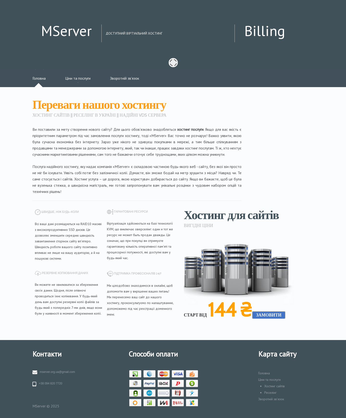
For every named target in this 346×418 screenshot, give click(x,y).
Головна (39, 78)
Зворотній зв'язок (124, 78)
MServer (66, 31)
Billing (264, 31)
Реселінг (270, 392)
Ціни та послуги (78, 78)
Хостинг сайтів (274, 386)
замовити (269, 315)
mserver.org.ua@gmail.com (57, 372)
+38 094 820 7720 (50, 383)
